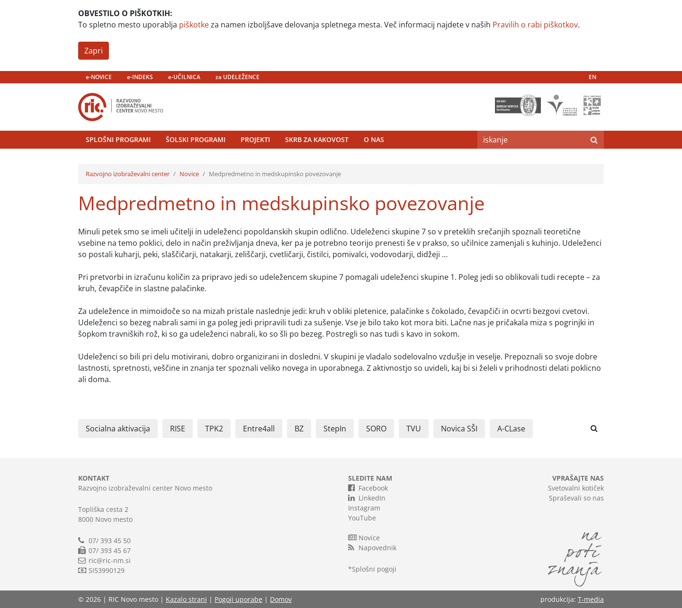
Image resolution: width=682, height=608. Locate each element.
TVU (413, 428)
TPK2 (214, 428)
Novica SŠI (459, 428)
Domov (281, 599)
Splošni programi (118, 139)
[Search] (530, 140)
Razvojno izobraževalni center (128, 174)
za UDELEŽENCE (237, 77)
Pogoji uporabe (238, 599)
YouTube (362, 517)
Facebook (368, 487)
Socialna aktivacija (118, 428)
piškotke (194, 24)
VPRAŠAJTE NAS (578, 478)
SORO (376, 428)
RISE (177, 428)
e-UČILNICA (184, 77)
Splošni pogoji (374, 568)
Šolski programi (195, 139)
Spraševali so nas (576, 497)
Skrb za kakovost (317, 139)
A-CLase (511, 428)
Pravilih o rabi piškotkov (535, 24)
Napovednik (372, 547)
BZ (299, 428)
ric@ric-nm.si (110, 560)
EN (592, 77)
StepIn (334, 428)
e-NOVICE (99, 77)
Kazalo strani (186, 599)
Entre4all (259, 428)
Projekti (255, 139)
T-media (591, 599)
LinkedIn (367, 497)
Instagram (364, 507)
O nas (374, 139)
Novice (189, 174)
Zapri (93, 50)
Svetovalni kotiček (576, 487)
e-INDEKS (140, 77)
